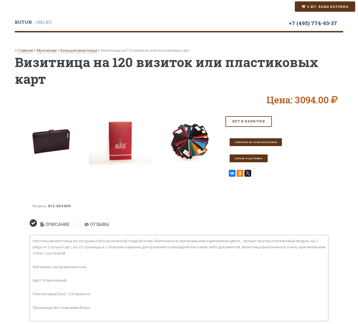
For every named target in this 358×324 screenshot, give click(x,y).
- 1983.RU (33, 22)
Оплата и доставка (248, 158)
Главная (25, 50)
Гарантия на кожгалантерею (256, 142)
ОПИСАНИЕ (54, 224)
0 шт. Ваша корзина (327, 7)
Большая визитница (78, 50)
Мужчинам (46, 50)
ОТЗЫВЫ (96, 224)
